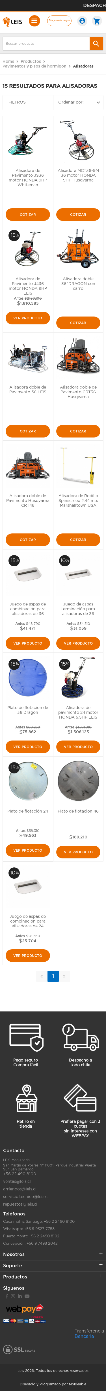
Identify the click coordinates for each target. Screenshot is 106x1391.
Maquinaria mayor (59, 20)
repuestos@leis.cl (20, 1204)
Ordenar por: (80, 102)
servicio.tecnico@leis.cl (26, 1197)
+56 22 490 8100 (19, 1174)
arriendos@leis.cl (19, 1189)
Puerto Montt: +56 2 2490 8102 (31, 1236)
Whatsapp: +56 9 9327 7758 (29, 1229)
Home (8, 62)
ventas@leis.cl (17, 1182)
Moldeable (77, 1384)
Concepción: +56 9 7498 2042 (30, 1244)
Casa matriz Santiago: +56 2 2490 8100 (39, 1222)
